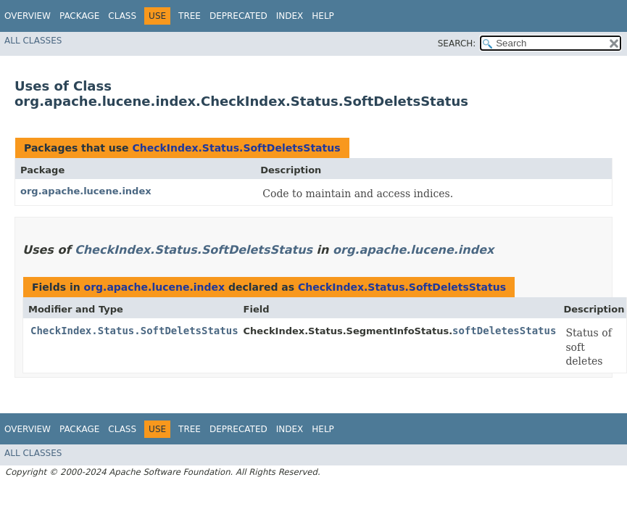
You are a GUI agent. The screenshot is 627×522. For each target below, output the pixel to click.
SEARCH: (457, 43)
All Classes (33, 41)
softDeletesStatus (504, 330)
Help (323, 16)
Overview (27, 16)
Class (122, 16)
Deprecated (238, 16)
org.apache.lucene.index (85, 191)
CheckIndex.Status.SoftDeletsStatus (236, 148)
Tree (189, 16)
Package (79, 16)
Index (290, 16)
